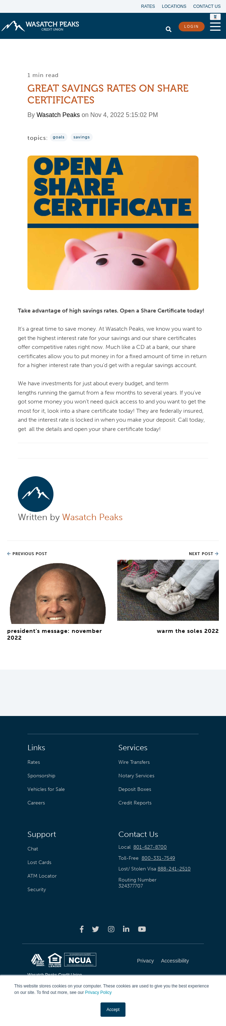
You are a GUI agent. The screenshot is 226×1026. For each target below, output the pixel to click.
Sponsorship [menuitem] (41, 775)
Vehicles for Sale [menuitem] (46, 789)
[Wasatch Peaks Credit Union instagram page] (111, 929)
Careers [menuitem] (36, 802)
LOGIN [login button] (191, 27)
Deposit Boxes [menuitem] (134, 789)
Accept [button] (113, 1009)
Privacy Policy (98, 992)
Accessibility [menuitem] (175, 961)
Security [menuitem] (36, 889)
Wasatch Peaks (58, 114)
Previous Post (27, 554)
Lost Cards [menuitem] (39, 862)
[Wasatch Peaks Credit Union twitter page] (95, 929)
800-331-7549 (158, 858)
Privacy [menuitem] (145, 961)
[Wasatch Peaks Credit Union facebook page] (81, 929)
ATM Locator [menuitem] (42, 876)
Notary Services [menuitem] (136, 775)
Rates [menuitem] (148, 6)
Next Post (204, 554)
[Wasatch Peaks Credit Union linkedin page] (126, 929)
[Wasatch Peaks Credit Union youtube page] (142, 929)
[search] (168, 27)
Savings (81, 136)
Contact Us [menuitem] (207, 6)
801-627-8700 (150, 847)
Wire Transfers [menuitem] (134, 762)
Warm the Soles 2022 (188, 631)
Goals (59, 136)
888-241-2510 (174, 869)
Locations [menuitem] (174, 6)
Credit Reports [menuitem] (134, 802)
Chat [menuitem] (32, 848)
